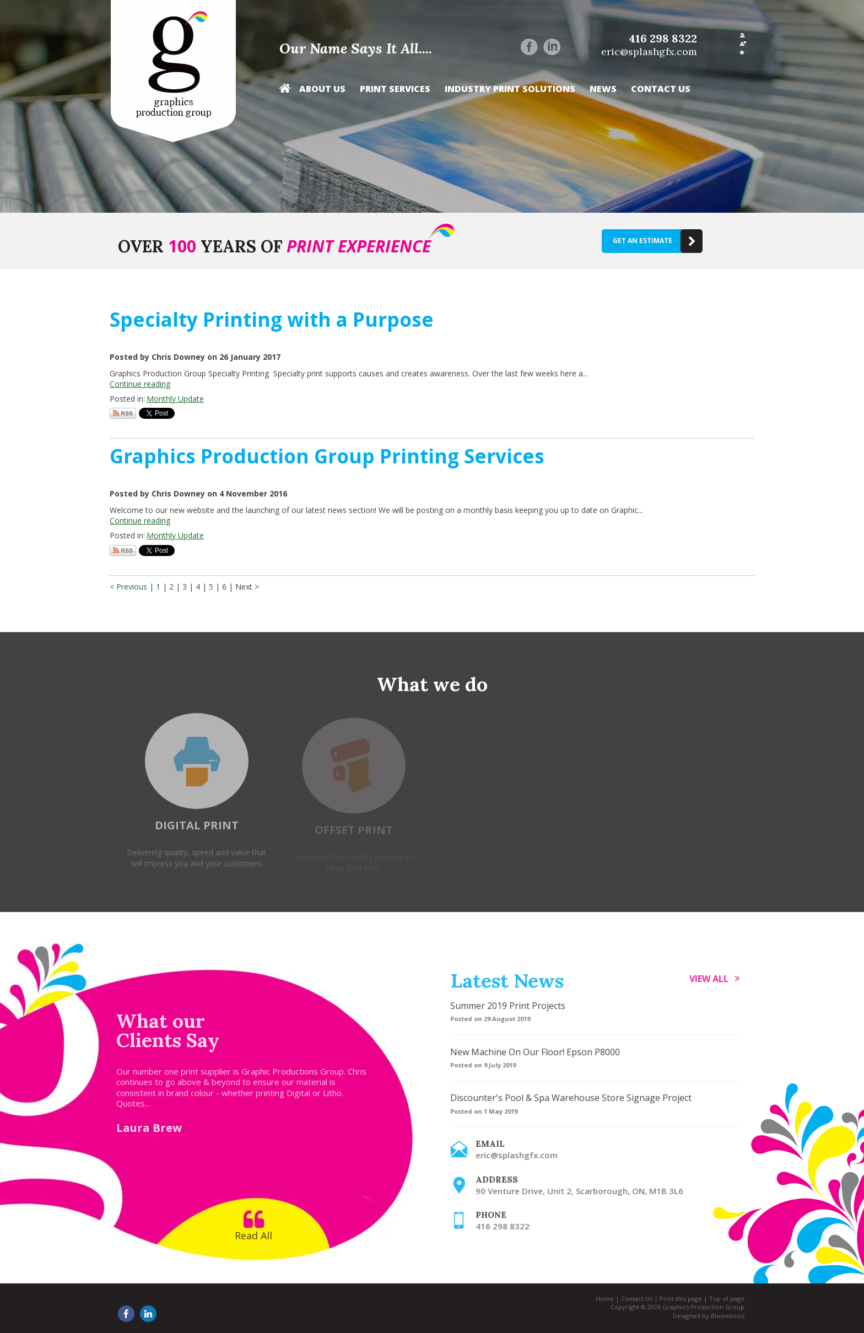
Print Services (395, 89)
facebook (529, 47)
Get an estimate (642, 240)
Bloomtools (721, 1316)
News (603, 89)
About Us (322, 89)
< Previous (129, 586)
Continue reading (140, 384)
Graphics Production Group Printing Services (327, 456)
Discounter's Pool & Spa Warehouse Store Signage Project (577, 1098)
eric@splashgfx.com (649, 51)
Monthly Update (175, 398)
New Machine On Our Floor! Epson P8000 (541, 1052)
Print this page (675, 1298)
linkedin (551, 47)
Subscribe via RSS (123, 413)
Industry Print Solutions (510, 89)
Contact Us (660, 89)
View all (715, 979)
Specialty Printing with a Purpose (272, 319)
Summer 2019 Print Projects (513, 1006)
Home (284, 91)
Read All (247, 1235)
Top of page (720, 1298)
